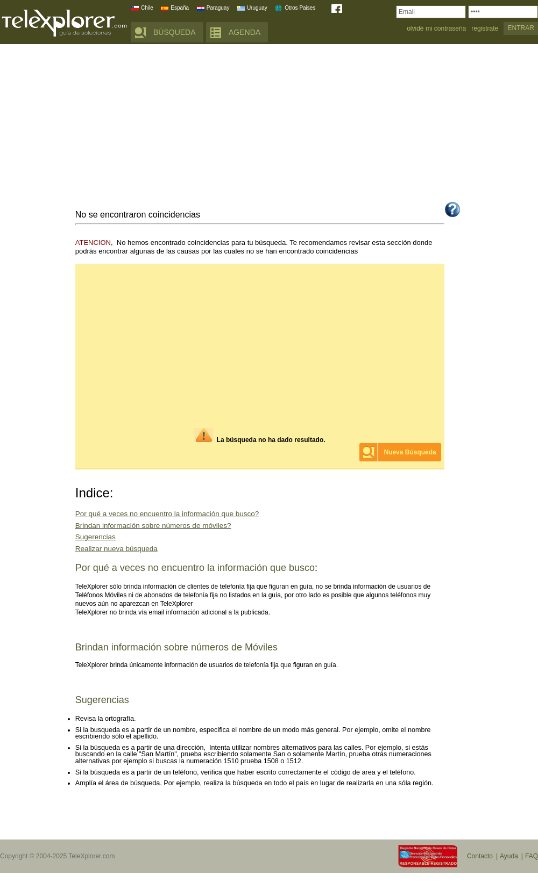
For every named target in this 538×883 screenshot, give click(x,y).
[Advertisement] (269, 124)
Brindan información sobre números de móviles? (153, 526)
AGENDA (244, 32)
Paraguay (218, 8)
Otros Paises (300, 8)
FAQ (531, 856)
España (180, 8)
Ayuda (509, 856)
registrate (484, 28)
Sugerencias (95, 537)
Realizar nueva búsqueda (116, 549)
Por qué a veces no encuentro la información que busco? (167, 514)
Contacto (480, 856)
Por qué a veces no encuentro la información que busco (195, 567)
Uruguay (257, 8)
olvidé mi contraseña (436, 28)
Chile (147, 8)
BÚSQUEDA (174, 32)
